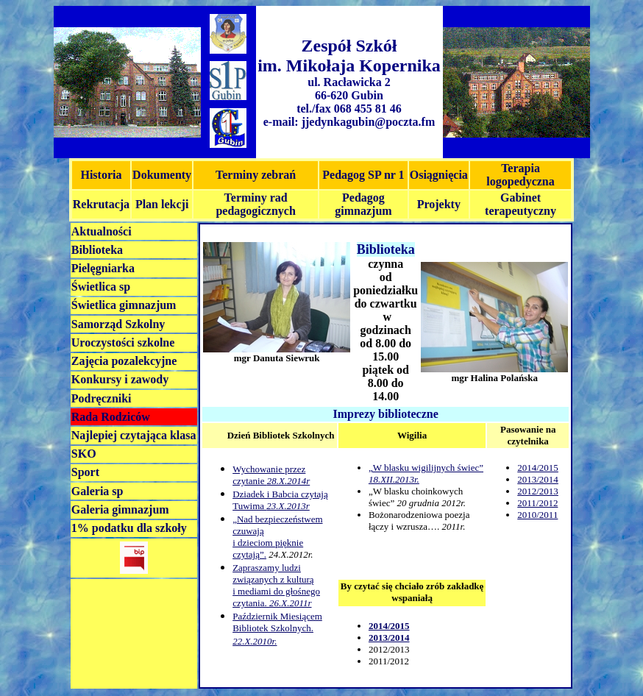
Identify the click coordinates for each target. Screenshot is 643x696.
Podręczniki (101, 398)
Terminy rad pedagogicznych (255, 204)
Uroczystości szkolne (123, 342)
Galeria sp (97, 491)
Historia (100, 174)
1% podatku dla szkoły (129, 528)
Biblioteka (97, 250)
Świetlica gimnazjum (124, 305)
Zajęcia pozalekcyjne (124, 361)
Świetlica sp (100, 286)
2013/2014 (537, 479)
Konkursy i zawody (119, 379)
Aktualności (101, 231)
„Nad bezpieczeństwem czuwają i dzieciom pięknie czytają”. (277, 537)
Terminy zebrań (256, 174)
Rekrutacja (101, 204)
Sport (85, 472)
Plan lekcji (161, 204)
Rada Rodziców (110, 417)
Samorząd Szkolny (118, 324)
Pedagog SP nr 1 (363, 174)
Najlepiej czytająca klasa (133, 435)
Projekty (439, 204)
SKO (83, 453)
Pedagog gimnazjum (363, 204)
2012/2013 (537, 491)
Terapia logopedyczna (520, 175)
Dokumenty (161, 174)
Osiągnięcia (439, 174)
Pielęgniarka (103, 268)
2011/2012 (537, 502)
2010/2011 (537, 514)
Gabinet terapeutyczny (520, 204)
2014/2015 (537, 467)
